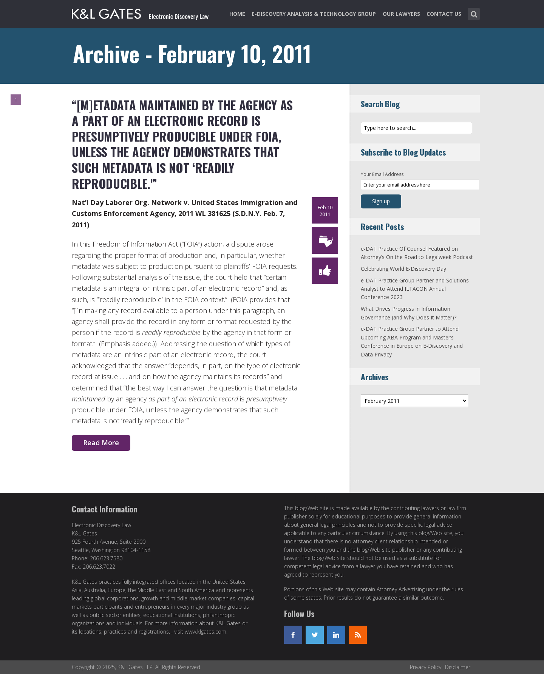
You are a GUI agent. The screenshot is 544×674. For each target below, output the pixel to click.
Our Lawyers (401, 13)
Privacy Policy (425, 667)
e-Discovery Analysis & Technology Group (314, 13)
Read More (101, 442)
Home (237, 13)
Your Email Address (382, 174)
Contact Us (444, 13)
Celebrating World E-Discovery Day (403, 268)
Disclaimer (457, 667)
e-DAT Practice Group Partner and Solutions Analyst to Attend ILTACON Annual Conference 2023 (415, 289)
